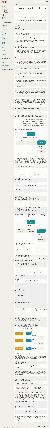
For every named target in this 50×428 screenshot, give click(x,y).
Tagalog (3, 43)
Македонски (4, 51)
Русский (3, 38)
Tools (3, 14)
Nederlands (4, 37)
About (3, 6)
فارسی (3, 30)
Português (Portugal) (5, 65)
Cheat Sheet (5, 10)
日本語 (3, 34)
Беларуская (4, 60)
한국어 (3, 35)
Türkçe (3, 44)
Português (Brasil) (5, 54)
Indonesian (4, 61)
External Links (5, 12)
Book (4, 9)
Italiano (3, 62)
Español (3, 29)
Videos (4, 11)
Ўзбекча (3, 55)
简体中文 (3, 47)
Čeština (3, 50)
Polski (3, 53)
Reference (4, 15)
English (11, 22)
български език (5, 26)
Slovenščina (4, 39)
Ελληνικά (3, 33)
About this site (6, 426)
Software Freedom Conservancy (43, 426)
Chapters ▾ (16, 4)
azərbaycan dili (4, 25)
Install (3, 17)
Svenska (3, 42)
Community (4, 18)
